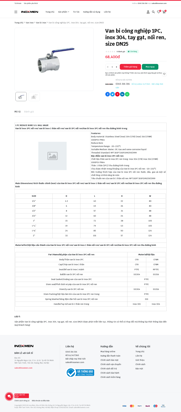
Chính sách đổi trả (109, 368)
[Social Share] (107, 94)
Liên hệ (107, 12)
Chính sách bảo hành (110, 373)
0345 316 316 (142, 3)
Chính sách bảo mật (109, 360)
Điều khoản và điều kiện (41, 401)
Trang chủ (50, 12)
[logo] (30, 12)
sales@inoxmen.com (159, 3)
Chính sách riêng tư (21, 401)
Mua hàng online (108, 351)
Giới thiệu (139, 360)
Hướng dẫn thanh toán (110, 356)
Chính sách (140, 364)
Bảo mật (139, 368)
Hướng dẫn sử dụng (91, 12)
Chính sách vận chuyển (111, 364)
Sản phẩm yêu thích (31, 3)
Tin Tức (76, 12)
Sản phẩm (63, 12)
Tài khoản (17, 3)
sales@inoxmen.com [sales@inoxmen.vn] (74, 362)
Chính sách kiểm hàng (110, 377)
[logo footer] (34, 346)
